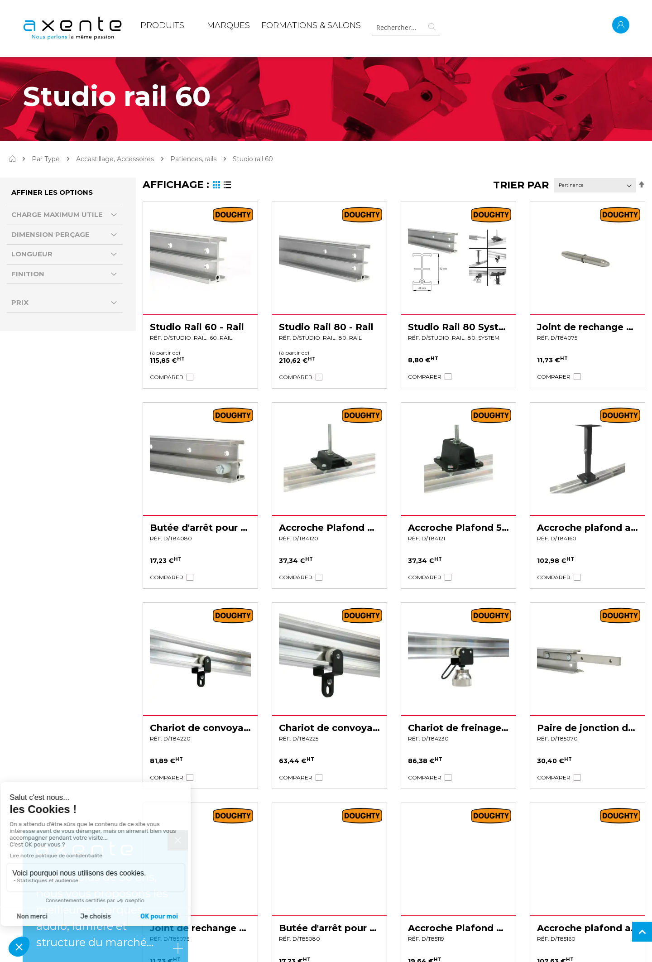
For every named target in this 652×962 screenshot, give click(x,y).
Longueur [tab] (32, 254)
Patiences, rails (193, 159)
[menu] (250, 27)
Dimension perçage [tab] (50, 234)
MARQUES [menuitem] (228, 25)
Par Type (46, 159)
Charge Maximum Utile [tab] (57, 214)
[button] (166, 377)
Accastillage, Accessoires (115, 159)
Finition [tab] (27, 273)
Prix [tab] (20, 302)
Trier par (521, 185)
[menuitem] (162, 27)
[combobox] (406, 27)
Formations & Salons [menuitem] (311, 25)
